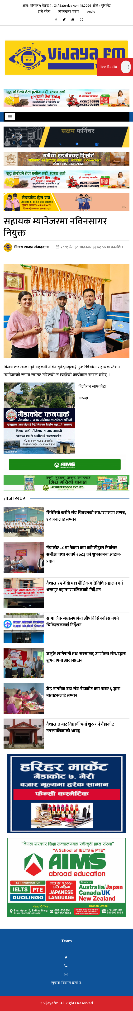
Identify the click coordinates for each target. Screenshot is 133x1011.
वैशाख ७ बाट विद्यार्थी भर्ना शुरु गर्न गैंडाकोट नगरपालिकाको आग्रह (80, 727)
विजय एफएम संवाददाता (31, 247)
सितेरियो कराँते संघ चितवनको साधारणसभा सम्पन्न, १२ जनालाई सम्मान (86, 516)
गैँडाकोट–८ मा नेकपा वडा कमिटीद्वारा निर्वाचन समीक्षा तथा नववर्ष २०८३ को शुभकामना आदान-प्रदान (83, 555)
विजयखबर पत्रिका (68, 11)
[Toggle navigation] (10, 116)
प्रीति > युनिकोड (102, 5)
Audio (91, 11)
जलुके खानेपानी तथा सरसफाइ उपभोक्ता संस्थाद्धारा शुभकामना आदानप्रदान (86, 657)
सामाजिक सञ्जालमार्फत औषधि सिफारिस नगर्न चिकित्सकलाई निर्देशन (82, 621)
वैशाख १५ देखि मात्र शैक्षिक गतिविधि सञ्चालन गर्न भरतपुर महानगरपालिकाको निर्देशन (84, 586)
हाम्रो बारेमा (44, 11)
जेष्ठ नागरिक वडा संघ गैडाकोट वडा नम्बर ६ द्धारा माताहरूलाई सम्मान (83, 692)
